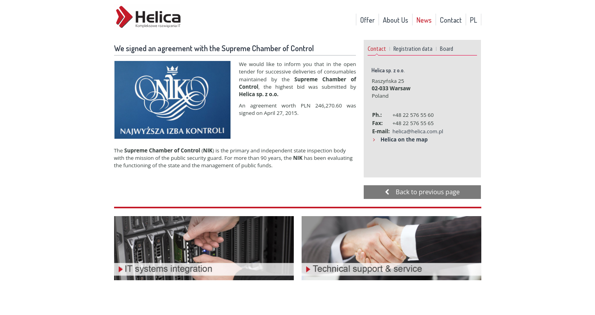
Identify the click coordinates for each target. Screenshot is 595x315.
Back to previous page (422, 192)
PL (473, 20)
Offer (367, 20)
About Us (395, 20)
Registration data (412, 48)
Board (446, 48)
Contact (451, 20)
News (424, 20)
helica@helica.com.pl (417, 131)
